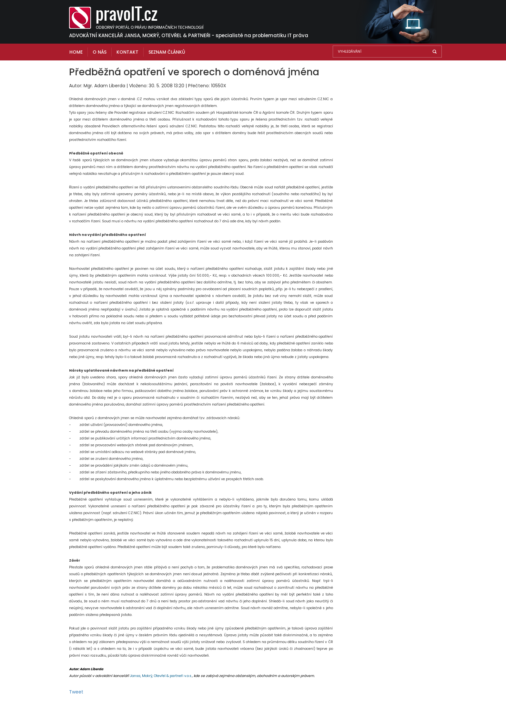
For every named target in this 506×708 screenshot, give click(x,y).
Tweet (76, 692)
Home (76, 52)
